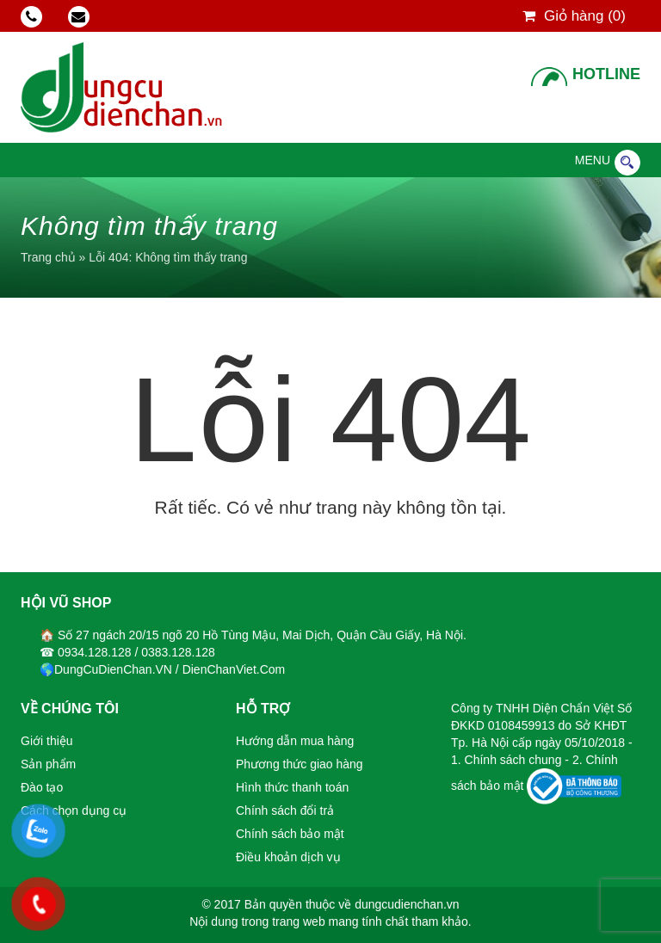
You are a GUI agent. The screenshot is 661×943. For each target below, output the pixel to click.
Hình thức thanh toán (292, 787)
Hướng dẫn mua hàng (295, 741)
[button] (592, 160)
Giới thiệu (47, 741)
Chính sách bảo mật (290, 834)
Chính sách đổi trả (285, 810)
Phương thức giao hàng (299, 764)
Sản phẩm (48, 764)
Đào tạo (42, 787)
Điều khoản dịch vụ (288, 857)
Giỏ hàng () (574, 16)
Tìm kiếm (627, 163)
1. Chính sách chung (508, 760)
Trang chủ (48, 257)
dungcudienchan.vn (407, 904)
